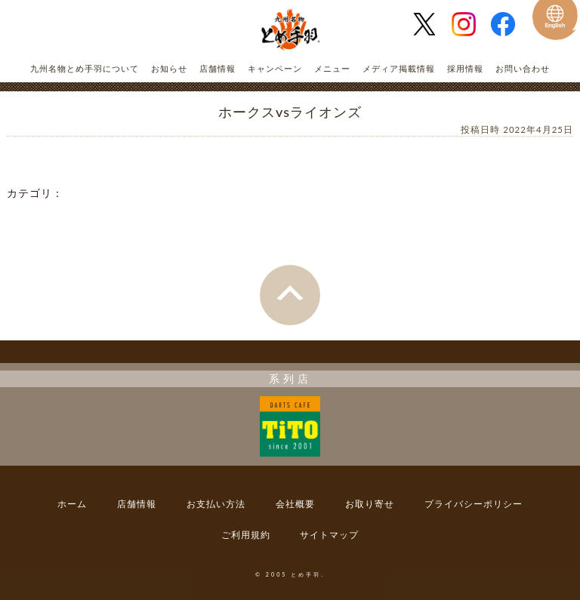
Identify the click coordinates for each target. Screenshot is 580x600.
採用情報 (465, 68)
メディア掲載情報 (398, 68)
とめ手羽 (290, 30)
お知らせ (169, 68)
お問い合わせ (522, 68)
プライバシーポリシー (473, 504)
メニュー (332, 68)
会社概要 (295, 504)
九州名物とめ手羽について (84, 68)
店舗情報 (217, 68)
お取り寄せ (369, 504)
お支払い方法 (216, 504)
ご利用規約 (245, 535)
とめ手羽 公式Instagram (470, 24)
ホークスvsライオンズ (290, 111)
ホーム (72, 504)
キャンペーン (275, 68)
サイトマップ (329, 535)
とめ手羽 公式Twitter (430, 24)
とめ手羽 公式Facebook (509, 24)
